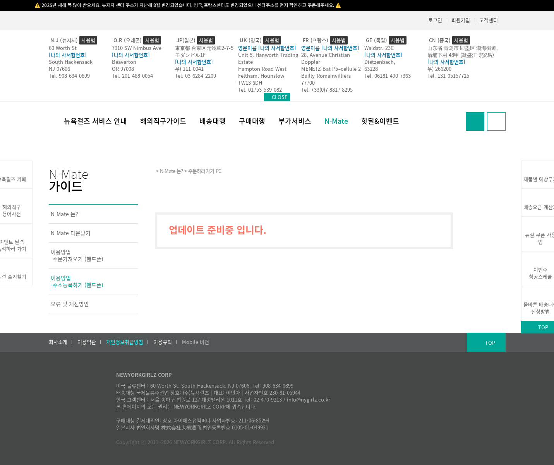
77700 (308, 82)
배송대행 (212, 121)
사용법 (88, 40)
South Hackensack (71, 61)
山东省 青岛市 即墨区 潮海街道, (462, 47)
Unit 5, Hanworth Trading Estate (268, 58)
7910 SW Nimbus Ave (136, 47)
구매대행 (252, 121)
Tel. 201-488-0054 (132, 75)
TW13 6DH (250, 82)
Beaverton (124, 61)
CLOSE (280, 97)
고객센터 (488, 20)
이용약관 (86, 341)
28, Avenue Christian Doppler (325, 58)
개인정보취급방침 (124, 341)
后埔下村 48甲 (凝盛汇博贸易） (462, 54)
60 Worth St (63, 47)
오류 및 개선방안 (70, 304)
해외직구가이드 (163, 121)
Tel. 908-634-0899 (69, 75)
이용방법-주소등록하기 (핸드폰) (77, 281)
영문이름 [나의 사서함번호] (267, 47)
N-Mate (336, 121)
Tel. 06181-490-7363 (387, 75)
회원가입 (460, 20)
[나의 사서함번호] (68, 54)
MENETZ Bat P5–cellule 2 (331, 68)
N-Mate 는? (64, 214)
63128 (371, 68)
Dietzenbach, (379, 61)
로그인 (435, 20)
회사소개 (58, 341)
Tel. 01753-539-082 (260, 89)
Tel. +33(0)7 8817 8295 (327, 89)
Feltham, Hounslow (261, 75)
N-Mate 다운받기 (71, 233)
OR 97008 (123, 68)
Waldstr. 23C (379, 47)
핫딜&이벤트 (380, 121)
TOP (490, 342)
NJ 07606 (59, 68)
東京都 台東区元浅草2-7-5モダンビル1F (204, 51)
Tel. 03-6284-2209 (195, 75)
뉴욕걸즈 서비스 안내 (95, 121)
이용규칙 (162, 341)
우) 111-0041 (189, 68)
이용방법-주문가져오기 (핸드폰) (77, 255)
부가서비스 (294, 121)
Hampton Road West (262, 68)
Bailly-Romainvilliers (326, 75)
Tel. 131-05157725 (448, 75)
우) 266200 (439, 68)
